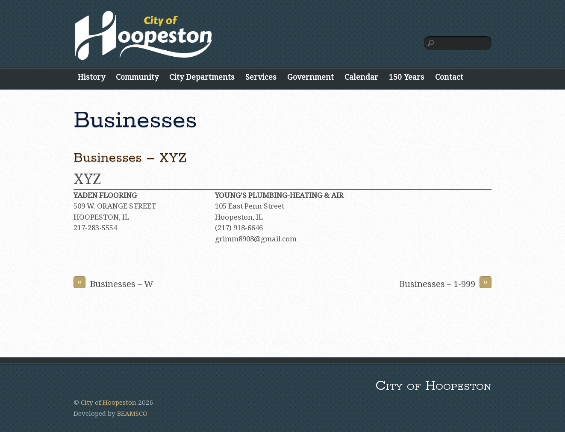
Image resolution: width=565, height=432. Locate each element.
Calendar (361, 76)
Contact (449, 76)
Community (137, 76)
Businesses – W (113, 282)
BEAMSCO (132, 414)
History (91, 76)
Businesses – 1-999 (445, 282)
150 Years (406, 76)
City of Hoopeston (108, 402)
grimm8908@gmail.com (256, 239)
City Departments (202, 76)
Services (261, 76)
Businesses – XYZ (130, 158)
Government (310, 76)
